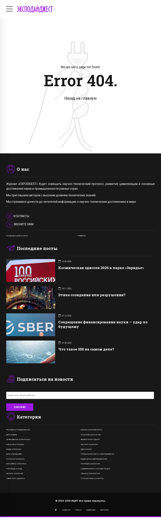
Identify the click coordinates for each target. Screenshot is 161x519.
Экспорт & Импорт (89, 444)
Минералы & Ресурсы (16, 464)
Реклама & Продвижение (18, 430)
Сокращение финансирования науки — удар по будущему (103, 324)
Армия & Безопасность (91, 430)
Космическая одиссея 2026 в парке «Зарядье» (101, 267)
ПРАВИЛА (82, 236)
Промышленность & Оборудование (97, 454)
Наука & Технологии (90, 473)
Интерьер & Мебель (15, 459)
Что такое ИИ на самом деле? (86, 349)
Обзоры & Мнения (14, 473)
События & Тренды (15, 444)
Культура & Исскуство (91, 435)
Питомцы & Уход (14, 469)
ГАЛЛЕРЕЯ (104, 510)
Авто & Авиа (11, 435)
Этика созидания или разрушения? (91, 294)
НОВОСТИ (66, 510)
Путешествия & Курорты (92, 478)
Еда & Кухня (86, 449)
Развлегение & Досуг (90, 439)
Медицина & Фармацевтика (94, 459)
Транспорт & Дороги (15, 478)
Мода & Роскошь (13, 449)
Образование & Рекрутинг (18, 439)
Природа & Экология (90, 464)
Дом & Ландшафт (14, 454)
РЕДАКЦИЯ (90, 510)
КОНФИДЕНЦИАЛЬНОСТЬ (17, 236)
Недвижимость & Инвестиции (95, 469)
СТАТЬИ (78, 510)
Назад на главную (80, 98)
